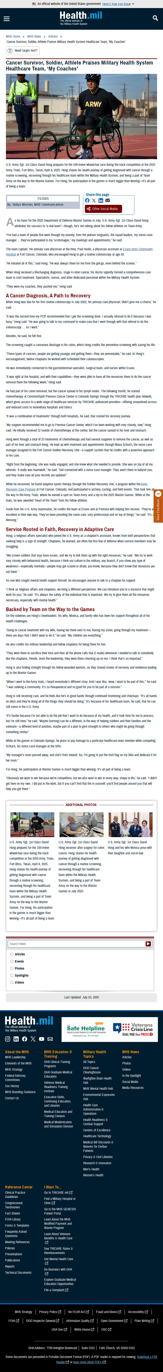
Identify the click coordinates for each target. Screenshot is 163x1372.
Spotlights (21, 976)
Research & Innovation (97, 1163)
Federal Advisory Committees (15, 1078)
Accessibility (136, 1312)
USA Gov (57, 1329)
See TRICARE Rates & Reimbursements (58, 1251)
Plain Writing (142, 1321)
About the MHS (17, 1052)
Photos (19, 969)
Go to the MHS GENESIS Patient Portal (60, 1211)
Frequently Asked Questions (16, 1234)
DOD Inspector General (40, 1321)
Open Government (112, 1321)
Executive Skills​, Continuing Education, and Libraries (57, 1101)
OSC (104, 1329)
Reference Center (19, 1187)
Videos (19, 983)
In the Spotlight (131, 1076)
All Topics (89, 1062)
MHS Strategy (13, 1069)
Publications (12, 1260)
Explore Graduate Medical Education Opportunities (60, 1282)
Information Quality (78, 1321)
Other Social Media (102, 209)
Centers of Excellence (96, 1130)
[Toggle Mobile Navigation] (6, 18)
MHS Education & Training (58, 1054)
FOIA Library (13, 1219)
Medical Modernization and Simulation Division (58, 1124)
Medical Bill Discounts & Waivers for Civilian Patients (98, 1146)
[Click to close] (158, 494)
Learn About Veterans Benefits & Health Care (58, 1236)
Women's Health (93, 1175)
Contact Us (12, 1098)
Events (19, 962)
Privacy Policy (48, 1312)
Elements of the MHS (18, 1063)
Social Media (130, 1082)
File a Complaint (54, 1290)
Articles (20, 954)
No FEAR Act (76, 1312)
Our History (12, 1086)
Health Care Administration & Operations (93, 1109)
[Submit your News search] (148, 943)
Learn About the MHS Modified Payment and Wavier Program (58, 1223)
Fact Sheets (12, 1213)
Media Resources (133, 1088)
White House (82, 1329)
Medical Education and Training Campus (58, 1114)
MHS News (130, 1052)
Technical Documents (18, 1273)
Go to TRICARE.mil (56, 1193)
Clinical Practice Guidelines (15, 1195)
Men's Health (91, 1169)
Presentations (13, 1254)
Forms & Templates (17, 1225)
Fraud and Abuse (106, 1312)
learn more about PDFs (87, 1362)
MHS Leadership (15, 1057)
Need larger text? (22, 50)
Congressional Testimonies (13, 1205)
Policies (10, 1248)
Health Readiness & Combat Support (95, 1122)
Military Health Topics (94, 1054)
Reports (10, 1266)
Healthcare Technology (97, 1136)
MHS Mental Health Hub (98, 1089)
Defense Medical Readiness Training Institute (56, 1087)
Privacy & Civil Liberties (98, 1157)
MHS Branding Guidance (20, 1092)
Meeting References (17, 1242)
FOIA (11, 1321)
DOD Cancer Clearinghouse (92, 1070)
